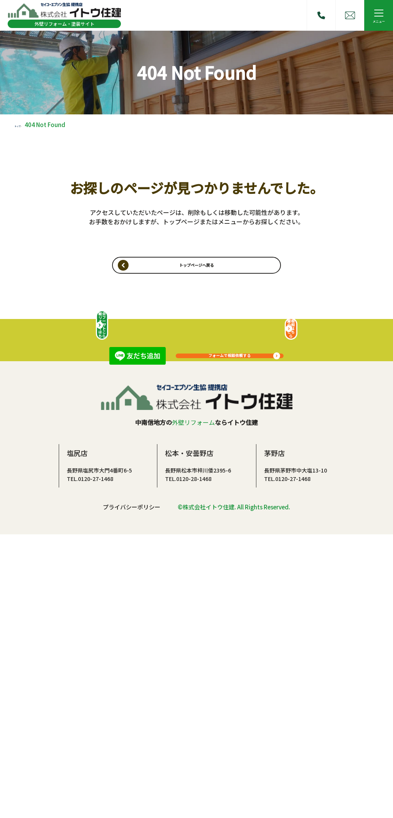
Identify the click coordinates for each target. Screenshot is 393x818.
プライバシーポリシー (131, 790)
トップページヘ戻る (196, 273)
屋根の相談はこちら (291, 596)
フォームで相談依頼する (229, 412)
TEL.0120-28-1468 (188, 761)
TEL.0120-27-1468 (90, 761)
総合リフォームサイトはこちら (102, 596)
